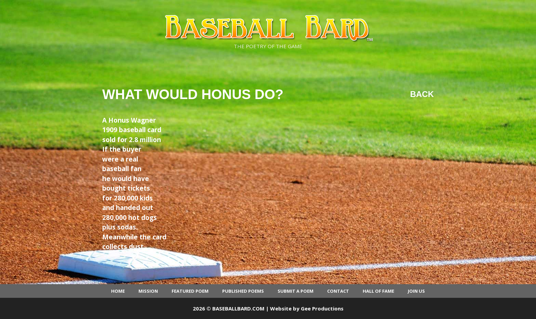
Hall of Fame (378, 291)
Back (422, 94)
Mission (148, 291)
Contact (338, 291)
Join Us (416, 291)
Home (118, 291)
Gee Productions (322, 308)
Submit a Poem (295, 291)
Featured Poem (190, 291)
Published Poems (243, 291)
